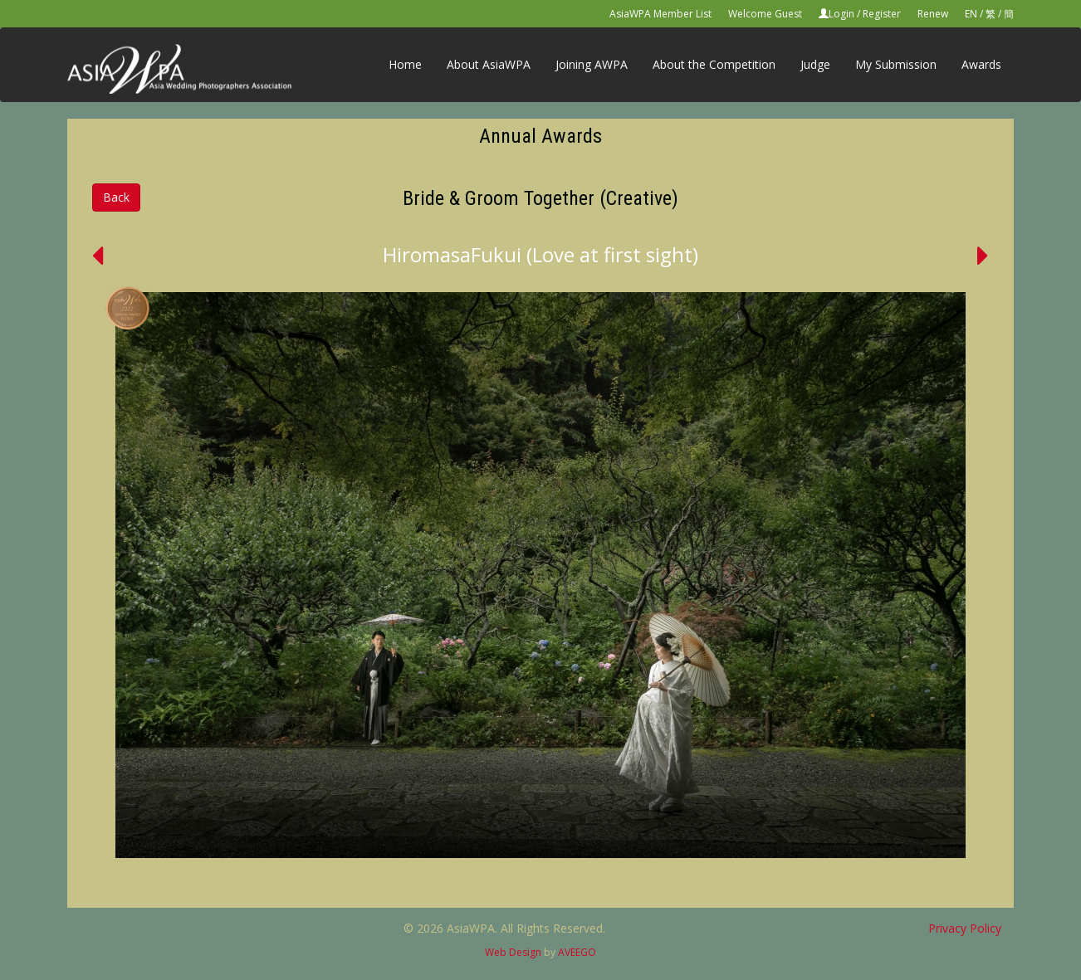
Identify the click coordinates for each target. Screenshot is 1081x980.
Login (841, 14)
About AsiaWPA (489, 64)
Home (405, 64)
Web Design (513, 952)
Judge (815, 64)
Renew (932, 14)
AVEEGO (577, 952)
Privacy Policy (964, 928)
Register (882, 14)
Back (116, 197)
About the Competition (714, 64)
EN (971, 14)
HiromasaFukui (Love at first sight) (540, 254)
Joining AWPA (591, 64)
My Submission (896, 64)
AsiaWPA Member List (660, 14)
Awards (981, 64)
